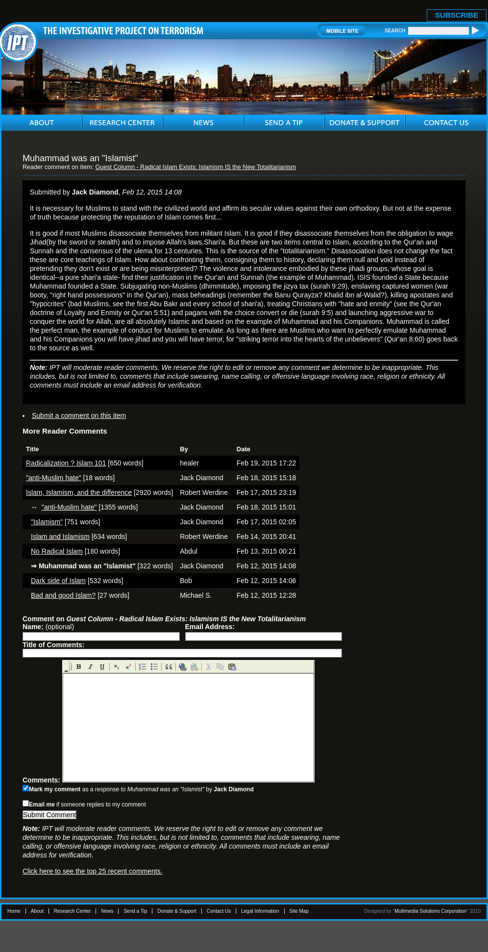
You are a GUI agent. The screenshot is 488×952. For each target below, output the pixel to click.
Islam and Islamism (60, 536)
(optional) (48, 627)
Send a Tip (135, 911)
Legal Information (260, 911)
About (37, 911)
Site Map (299, 911)
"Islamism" (47, 522)
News (107, 911)
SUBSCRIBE (456, 15)
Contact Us (219, 911)
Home (14, 911)
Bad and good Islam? (63, 595)
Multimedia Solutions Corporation (430, 911)
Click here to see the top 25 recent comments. (93, 871)
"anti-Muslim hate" (53, 478)
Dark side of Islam (58, 581)
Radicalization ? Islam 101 (66, 463)
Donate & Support (176, 911)
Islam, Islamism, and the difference (79, 492)
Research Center (72, 911)
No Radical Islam (57, 551)
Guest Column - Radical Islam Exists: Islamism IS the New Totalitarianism (195, 167)
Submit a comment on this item (79, 415)
